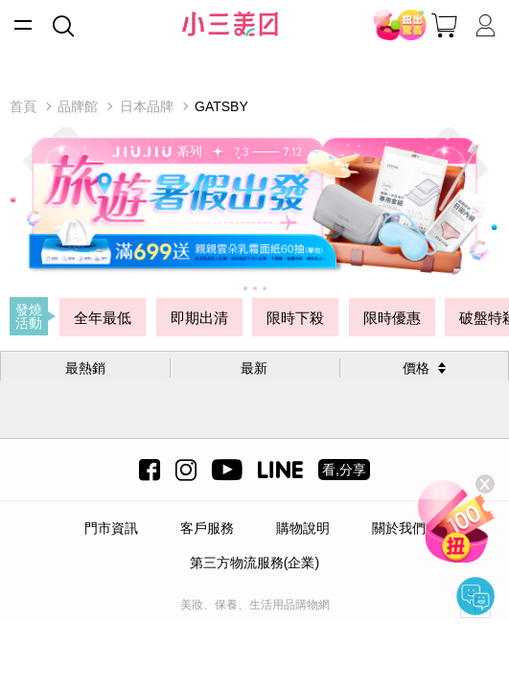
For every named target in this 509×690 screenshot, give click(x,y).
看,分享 (344, 469)
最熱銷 (85, 368)
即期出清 (199, 318)
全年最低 (102, 318)
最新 (254, 368)
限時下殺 (295, 318)
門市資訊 (111, 528)
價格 (416, 368)
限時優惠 (392, 318)
